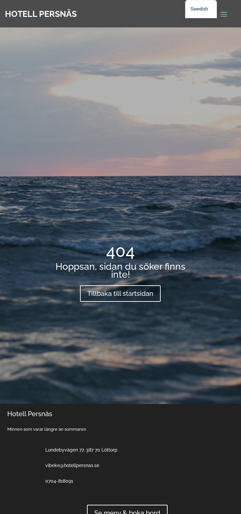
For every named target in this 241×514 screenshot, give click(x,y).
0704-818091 (59, 481)
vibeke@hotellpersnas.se (72, 465)
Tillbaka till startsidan (120, 293)
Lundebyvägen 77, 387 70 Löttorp (81, 450)
